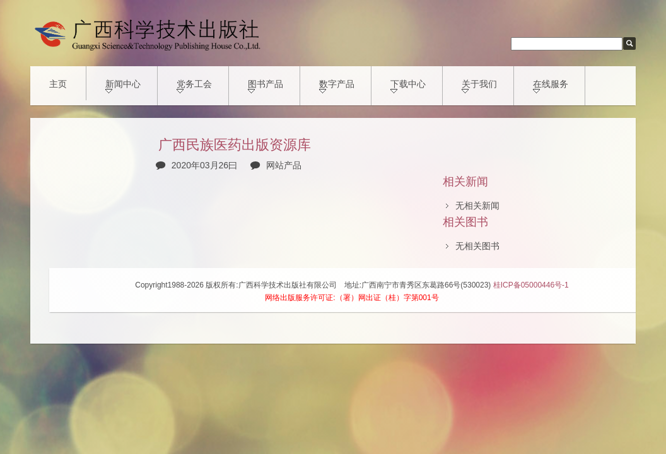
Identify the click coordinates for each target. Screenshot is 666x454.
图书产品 (265, 86)
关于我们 (479, 86)
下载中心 (408, 86)
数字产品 (336, 86)
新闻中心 (123, 86)
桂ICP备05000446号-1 (531, 285)
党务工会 (194, 86)
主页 (58, 84)
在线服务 (550, 86)
